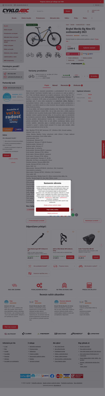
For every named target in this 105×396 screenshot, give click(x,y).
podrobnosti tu (48, 197)
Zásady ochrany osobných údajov (52, 205)
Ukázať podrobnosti (52, 213)
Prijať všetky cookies (52, 209)
